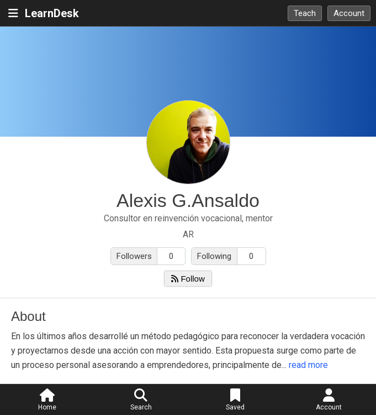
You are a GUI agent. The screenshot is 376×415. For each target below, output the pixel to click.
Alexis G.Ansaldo (188, 200)
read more (308, 365)
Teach (305, 13)
